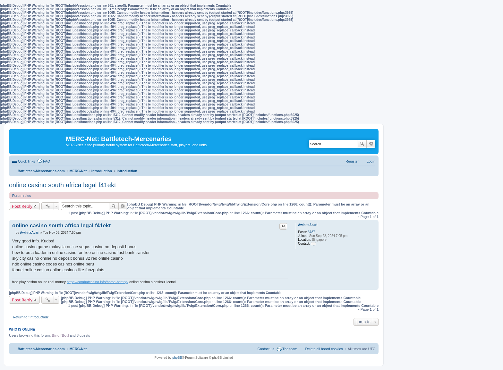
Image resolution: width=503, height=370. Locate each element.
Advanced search (371, 144)
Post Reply (22, 206)
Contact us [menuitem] (265, 349)
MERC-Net (78, 349)
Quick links (26, 161)
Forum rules (21, 196)
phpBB (177, 357)
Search (362, 144)
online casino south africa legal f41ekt (62, 185)
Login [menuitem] (371, 161)
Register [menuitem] (352, 161)
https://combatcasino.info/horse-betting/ (97, 282)
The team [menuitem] (289, 349)
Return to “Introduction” (31, 317)
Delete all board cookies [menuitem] (324, 349)
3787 (311, 232)
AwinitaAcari (307, 225)
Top (373, 286)
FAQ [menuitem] (46, 161)
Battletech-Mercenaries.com (41, 349)
